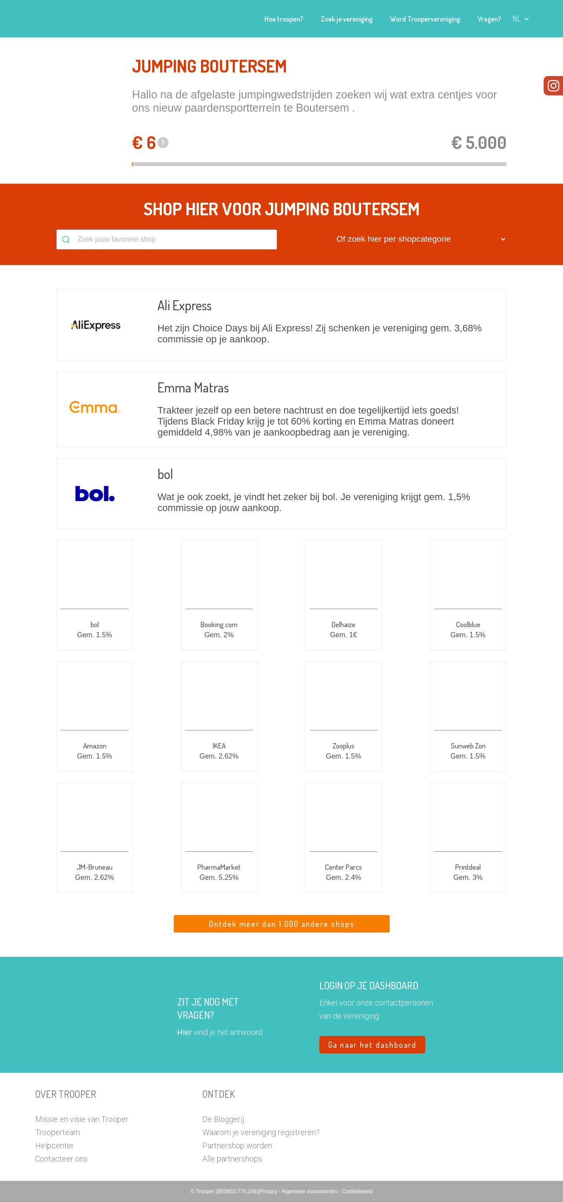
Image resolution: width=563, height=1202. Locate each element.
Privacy (269, 1191)
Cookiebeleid (357, 1191)
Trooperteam (57, 1132)
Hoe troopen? (283, 19)
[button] (521, 18)
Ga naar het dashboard (372, 1044)
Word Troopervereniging (425, 19)
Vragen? (489, 19)
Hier (184, 1032)
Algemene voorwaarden (310, 1191)
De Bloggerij (223, 1119)
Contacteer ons (61, 1158)
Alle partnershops (232, 1158)
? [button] (163, 142)
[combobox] (166, 239)
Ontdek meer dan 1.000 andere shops (282, 924)
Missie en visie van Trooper (81, 1119)
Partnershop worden (237, 1145)
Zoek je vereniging (347, 19)
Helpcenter (54, 1145)
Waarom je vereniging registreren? (261, 1132)
